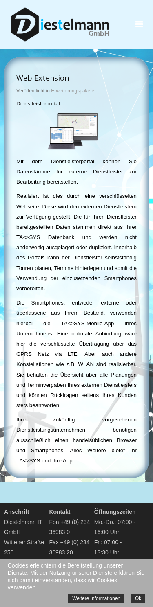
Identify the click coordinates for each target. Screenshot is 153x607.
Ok (138, 598)
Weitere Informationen (96, 598)
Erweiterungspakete (72, 91)
